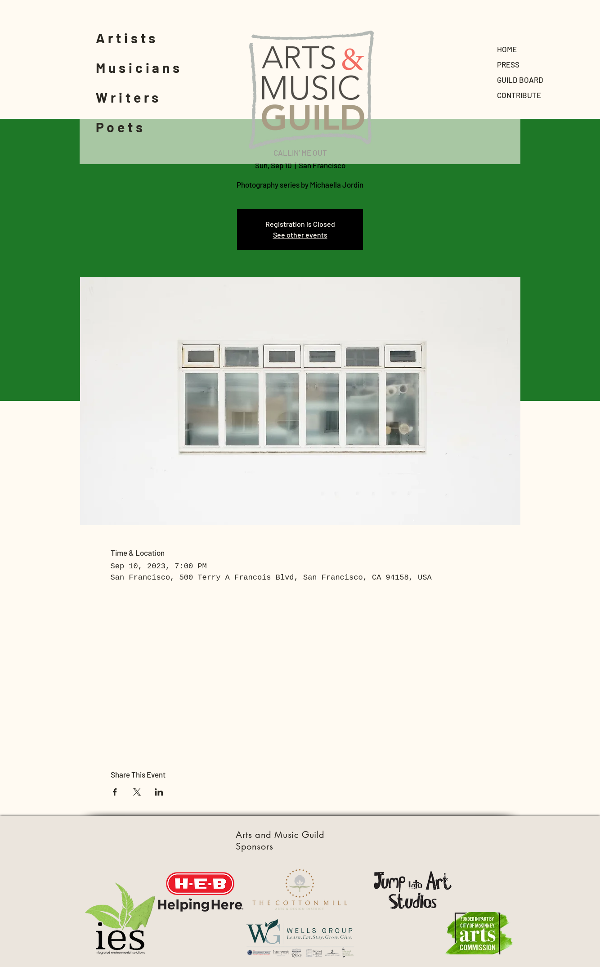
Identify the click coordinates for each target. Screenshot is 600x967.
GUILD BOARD (520, 79)
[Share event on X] (137, 792)
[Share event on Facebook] (115, 792)
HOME (507, 49)
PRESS (508, 64)
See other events (300, 234)
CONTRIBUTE (519, 94)
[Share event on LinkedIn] (159, 792)
